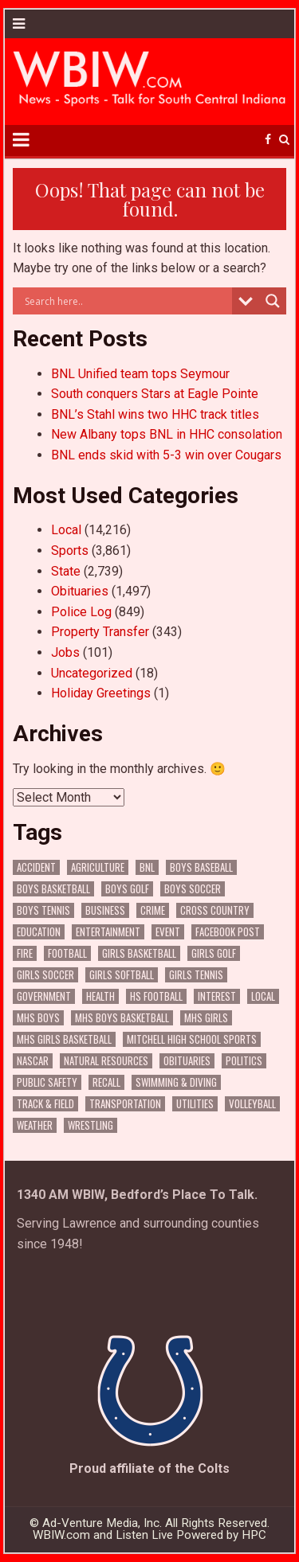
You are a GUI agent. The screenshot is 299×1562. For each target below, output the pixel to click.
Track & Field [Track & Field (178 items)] (45, 1103)
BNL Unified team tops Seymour (140, 373)
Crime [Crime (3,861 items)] (152, 910)
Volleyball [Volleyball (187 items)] (252, 1103)
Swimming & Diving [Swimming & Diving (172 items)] (176, 1082)
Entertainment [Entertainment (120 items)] (108, 931)
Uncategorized (91, 673)
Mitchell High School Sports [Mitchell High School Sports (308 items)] (192, 1039)
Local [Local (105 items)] (263, 996)
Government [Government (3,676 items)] (44, 996)
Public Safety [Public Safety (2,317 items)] (47, 1082)
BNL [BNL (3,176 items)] (147, 867)
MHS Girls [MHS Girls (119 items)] (206, 1017)
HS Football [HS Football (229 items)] (156, 996)
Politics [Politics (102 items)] (244, 1060)
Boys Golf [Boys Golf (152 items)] (127, 888)
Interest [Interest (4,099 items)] (217, 996)
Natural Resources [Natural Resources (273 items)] (106, 1060)
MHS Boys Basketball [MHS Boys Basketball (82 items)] (122, 1017)
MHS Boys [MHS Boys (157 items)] (38, 1017)
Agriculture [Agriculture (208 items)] (97, 867)
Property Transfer (100, 631)
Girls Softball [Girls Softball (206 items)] (121, 974)
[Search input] (127, 300)
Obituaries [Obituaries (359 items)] (186, 1060)
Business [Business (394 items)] (105, 910)
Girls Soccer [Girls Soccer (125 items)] (45, 974)
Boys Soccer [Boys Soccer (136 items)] (192, 888)
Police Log (81, 611)
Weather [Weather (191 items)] (35, 1125)
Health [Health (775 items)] (100, 996)
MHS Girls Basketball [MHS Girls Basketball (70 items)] (64, 1039)
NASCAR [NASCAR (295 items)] (33, 1060)
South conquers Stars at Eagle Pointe (154, 393)
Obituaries (79, 591)
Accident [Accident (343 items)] (36, 867)
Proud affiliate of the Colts (149, 1468)
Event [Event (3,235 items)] (167, 931)
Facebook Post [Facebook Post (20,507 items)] (227, 931)
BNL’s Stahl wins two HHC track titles (155, 414)
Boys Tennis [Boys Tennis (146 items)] (43, 910)
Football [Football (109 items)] (67, 953)
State (66, 571)
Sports (70, 550)
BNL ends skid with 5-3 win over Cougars (166, 455)
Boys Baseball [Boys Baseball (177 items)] (201, 867)
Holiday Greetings (101, 693)
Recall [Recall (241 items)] (106, 1082)
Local (66, 529)
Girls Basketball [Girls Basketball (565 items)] (139, 953)
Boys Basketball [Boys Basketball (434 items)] (53, 888)
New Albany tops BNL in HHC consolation (166, 434)
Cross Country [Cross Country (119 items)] (215, 910)
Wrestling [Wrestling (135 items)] (90, 1125)
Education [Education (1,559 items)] (39, 931)
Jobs (65, 652)
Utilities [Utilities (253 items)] (195, 1103)
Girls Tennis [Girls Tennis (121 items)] (196, 974)
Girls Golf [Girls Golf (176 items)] (213, 953)
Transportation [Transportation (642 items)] (125, 1103)
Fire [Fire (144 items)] (25, 953)
